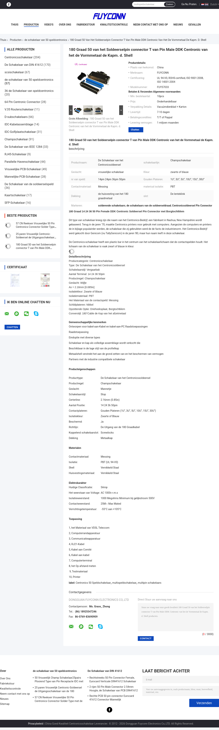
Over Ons (65, 24)
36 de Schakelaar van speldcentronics (29, 91)
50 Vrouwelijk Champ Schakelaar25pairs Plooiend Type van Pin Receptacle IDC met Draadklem (59, 680)
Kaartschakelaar (15, 195)
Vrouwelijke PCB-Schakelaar (23, 169)
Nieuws (178, 24)
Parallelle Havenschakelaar (22, 161)
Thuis (14, 24)
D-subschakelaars (16, 117)
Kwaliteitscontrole (114, 24)
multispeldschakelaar (124, 582)
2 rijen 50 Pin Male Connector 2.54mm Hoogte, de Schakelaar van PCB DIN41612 (113, 688)
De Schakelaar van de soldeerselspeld (29, 184)
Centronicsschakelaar (19, 57)
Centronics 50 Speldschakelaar (93, 582)
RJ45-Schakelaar (15, 154)
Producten (31, 24)
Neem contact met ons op (150, 24)
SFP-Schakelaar (15, 202)
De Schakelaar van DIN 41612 (24, 65)
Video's (48, 24)
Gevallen (194, 24)
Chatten (135, 129)
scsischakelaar (14, 72)
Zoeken (169, 4)
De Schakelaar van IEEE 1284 (23, 147)
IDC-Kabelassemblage (19, 124)
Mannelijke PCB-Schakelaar (22, 176)
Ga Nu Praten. (189, 4)
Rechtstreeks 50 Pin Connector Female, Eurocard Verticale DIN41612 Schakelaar (112, 679)
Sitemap (4, 703)
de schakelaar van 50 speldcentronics (45, 39)
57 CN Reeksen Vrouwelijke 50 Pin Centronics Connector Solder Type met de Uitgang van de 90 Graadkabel (58, 700)
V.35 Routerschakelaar (19, 109)
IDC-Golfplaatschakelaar (20, 132)
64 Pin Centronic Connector (22, 102)
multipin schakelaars (149, 582)
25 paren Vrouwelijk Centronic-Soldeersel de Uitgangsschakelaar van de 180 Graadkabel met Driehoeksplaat (58, 690)
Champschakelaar (16, 139)
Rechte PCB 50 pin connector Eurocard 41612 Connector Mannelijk (111, 697)
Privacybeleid (35, 723)
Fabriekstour (86, 24)
